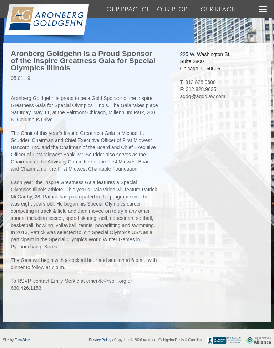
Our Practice (128, 9)
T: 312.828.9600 (197, 82)
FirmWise (22, 340)
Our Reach (218, 9)
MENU (262, 9)
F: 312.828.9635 (198, 89)
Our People (175, 9)
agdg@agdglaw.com (202, 96)
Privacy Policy (100, 340)
